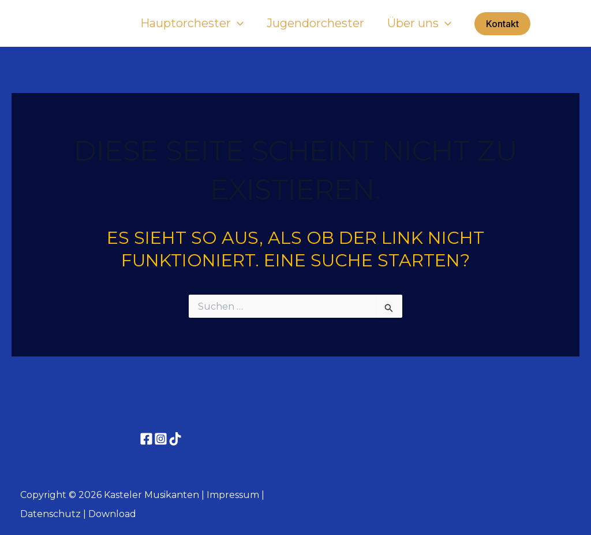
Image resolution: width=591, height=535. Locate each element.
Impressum (233, 494)
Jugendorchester (315, 23)
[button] (502, 23)
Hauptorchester (192, 23)
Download (112, 513)
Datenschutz (50, 513)
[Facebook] (146, 438)
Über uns (419, 23)
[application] (237, 23)
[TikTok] (175, 438)
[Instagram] (160, 438)
